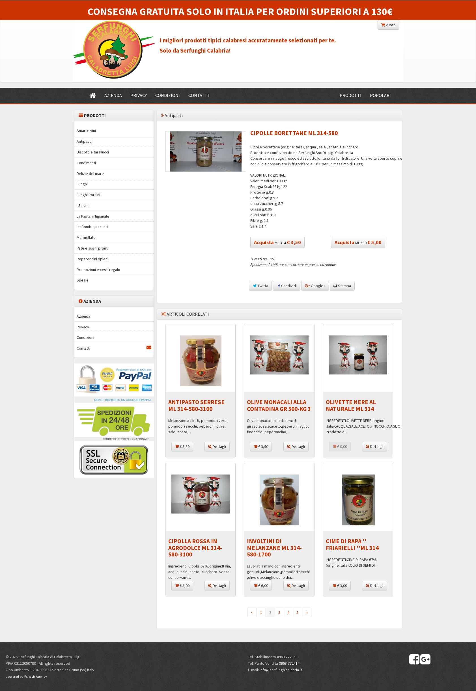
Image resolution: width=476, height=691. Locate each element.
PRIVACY (138, 95)
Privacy (83, 327)
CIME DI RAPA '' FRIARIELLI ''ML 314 (352, 544)
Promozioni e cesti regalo (98, 269)
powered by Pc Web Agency (26, 676)
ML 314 (277, 242)
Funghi (82, 184)
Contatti (114, 348)
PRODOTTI (350, 95)
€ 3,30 (182, 446)
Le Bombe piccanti (92, 226)
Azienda (83, 316)
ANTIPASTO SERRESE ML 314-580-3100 (196, 405)
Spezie (83, 280)
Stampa (342, 285)
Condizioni (85, 337)
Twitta (260, 285)
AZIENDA (113, 95)
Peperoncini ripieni (92, 258)
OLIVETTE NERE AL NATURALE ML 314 (351, 405)
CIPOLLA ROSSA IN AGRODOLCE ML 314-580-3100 (195, 547)
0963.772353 (287, 656)
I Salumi (83, 205)
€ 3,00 (182, 585)
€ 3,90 (261, 446)
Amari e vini (86, 130)
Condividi (286, 285)
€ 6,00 (261, 585)
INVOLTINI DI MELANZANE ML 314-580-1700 (274, 547)
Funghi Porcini (88, 194)
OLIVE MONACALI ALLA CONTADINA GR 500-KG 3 (279, 405)
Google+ (315, 285)
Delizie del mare (90, 173)
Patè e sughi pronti (92, 248)
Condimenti (86, 162)
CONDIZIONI (167, 95)
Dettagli (217, 446)
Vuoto (388, 24)
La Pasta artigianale (93, 216)
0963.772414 (289, 663)
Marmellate (86, 237)
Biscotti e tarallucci (93, 152)
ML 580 (358, 242)
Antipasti (84, 141)
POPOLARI (380, 95)
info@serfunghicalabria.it (281, 669)
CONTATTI (198, 95)
